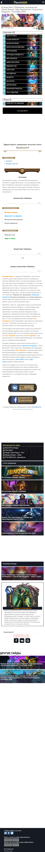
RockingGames (36, 407)
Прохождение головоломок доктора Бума (19, 533)
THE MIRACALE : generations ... (15, 457)
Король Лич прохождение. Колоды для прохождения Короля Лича (17, 518)
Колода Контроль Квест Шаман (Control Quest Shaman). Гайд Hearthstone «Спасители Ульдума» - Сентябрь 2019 (20, 678)
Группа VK (16, 409)
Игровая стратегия (12, 164)
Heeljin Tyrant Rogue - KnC (14, 453)
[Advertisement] (22, 129)
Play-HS (15, 840)
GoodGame (29, 409)
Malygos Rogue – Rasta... (13, 455)
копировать (22, 110)
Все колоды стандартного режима (16, 505)
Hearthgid (8, 840)
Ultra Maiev (9, 450)
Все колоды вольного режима (14, 491)
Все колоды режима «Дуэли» (13, 477)
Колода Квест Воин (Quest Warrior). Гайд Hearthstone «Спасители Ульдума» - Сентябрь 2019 (21, 665)
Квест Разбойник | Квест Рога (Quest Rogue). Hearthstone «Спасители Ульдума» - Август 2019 (21, 576)
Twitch (22, 409)
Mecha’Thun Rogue (11, 448)
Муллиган (9, 161)
